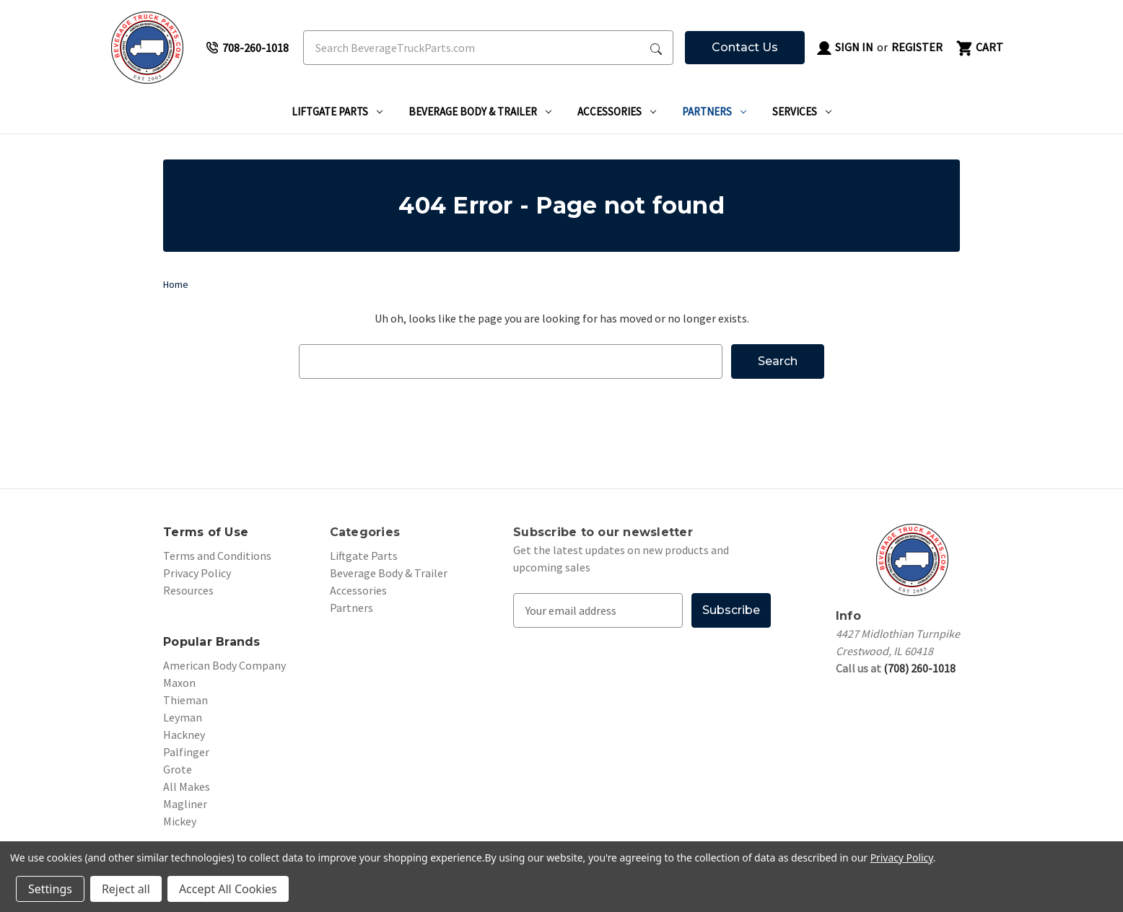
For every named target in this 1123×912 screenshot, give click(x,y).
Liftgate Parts (337, 111)
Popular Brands (212, 642)
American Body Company (224, 665)
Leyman (182, 717)
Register (917, 47)
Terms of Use (205, 532)
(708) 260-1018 (919, 668)
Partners (714, 111)
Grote (177, 769)
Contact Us (745, 47)
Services (801, 111)
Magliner (185, 804)
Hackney (184, 734)
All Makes (186, 786)
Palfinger (186, 752)
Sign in (844, 48)
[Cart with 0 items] (978, 48)
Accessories (616, 111)
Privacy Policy (197, 573)
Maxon (179, 682)
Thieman (185, 700)
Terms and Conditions (217, 555)
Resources (188, 590)
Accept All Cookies (228, 889)
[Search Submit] (656, 47)
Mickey (179, 821)
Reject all (126, 889)
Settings (50, 889)
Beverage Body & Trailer (479, 111)
